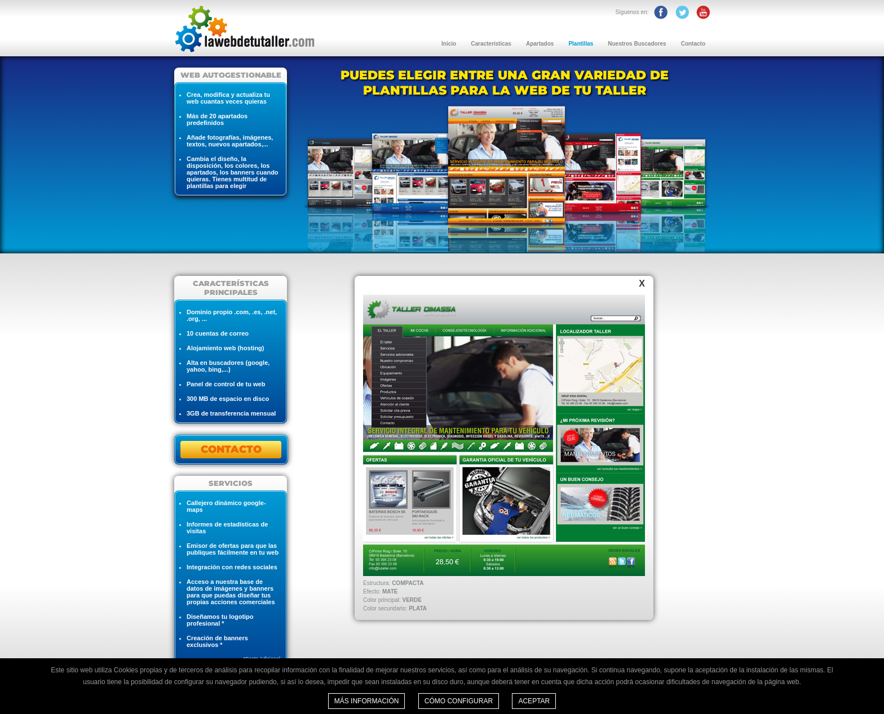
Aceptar (534, 701)
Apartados (540, 44)
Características (491, 44)
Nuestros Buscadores (637, 44)
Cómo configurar (459, 701)
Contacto (693, 44)
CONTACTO (231, 449)
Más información (366, 701)
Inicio (448, 44)
